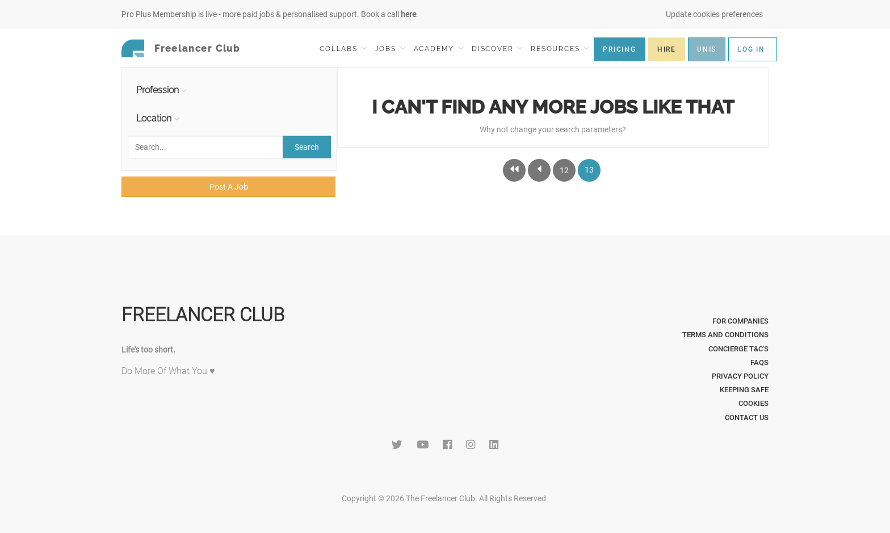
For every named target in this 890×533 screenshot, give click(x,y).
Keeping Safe (744, 389)
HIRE (666, 49)
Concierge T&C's (738, 349)
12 (564, 170)
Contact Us (747, 417)
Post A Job (228, 186)
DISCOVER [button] (497, 48)
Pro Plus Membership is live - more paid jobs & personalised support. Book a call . (269, 14)
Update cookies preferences (714, 14)
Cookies (753, 403)
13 (589, 169)
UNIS (706, 49)
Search (307, 147)
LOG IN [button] (751, 49)
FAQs (759, 362)
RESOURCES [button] (560, 48)
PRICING (619, 49)
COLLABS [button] (343, 48)
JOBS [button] (390, 48)
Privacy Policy (740, 376)
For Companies (740, 321)
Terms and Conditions (725, 334)
